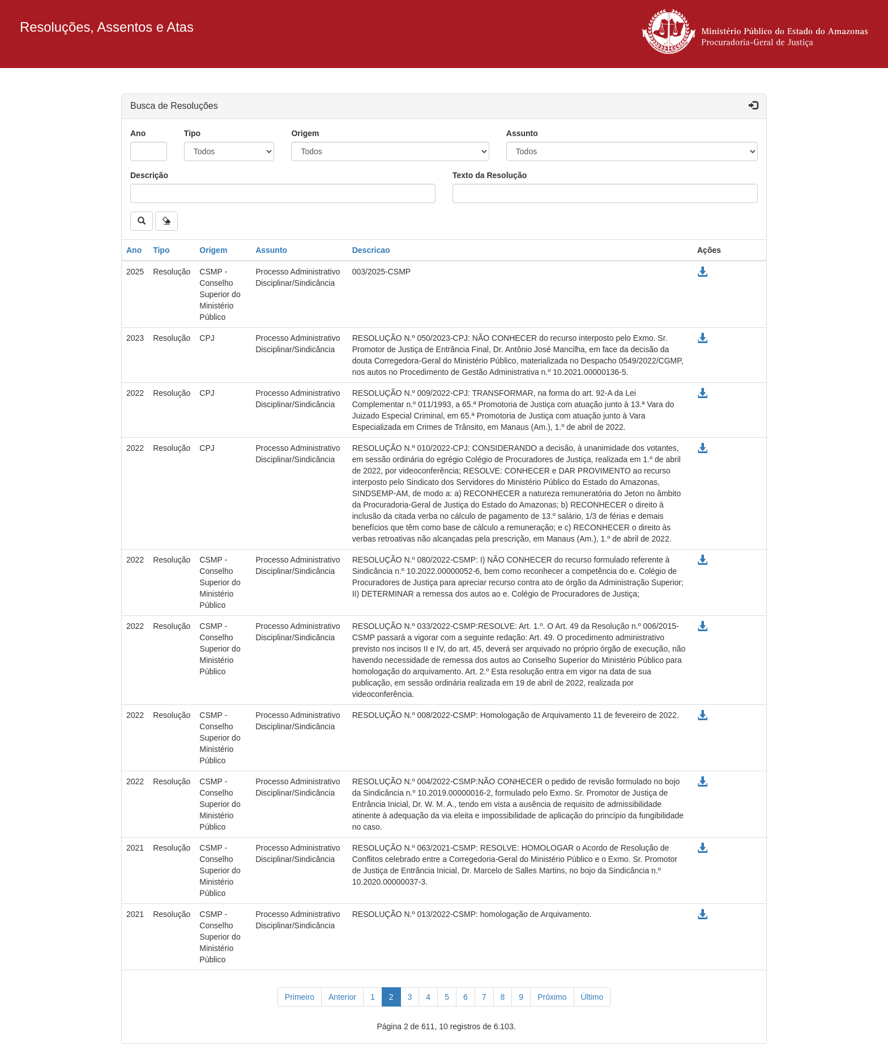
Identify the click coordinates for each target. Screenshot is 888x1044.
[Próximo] (552, 997)
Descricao (371, 250)
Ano (138, 133)
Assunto (522, 133)
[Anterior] (342, 997)
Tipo (192, 133)
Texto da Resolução (489, 175)
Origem (305, 133)
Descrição (149, 175)
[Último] (592, 997)
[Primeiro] (300, 997)
